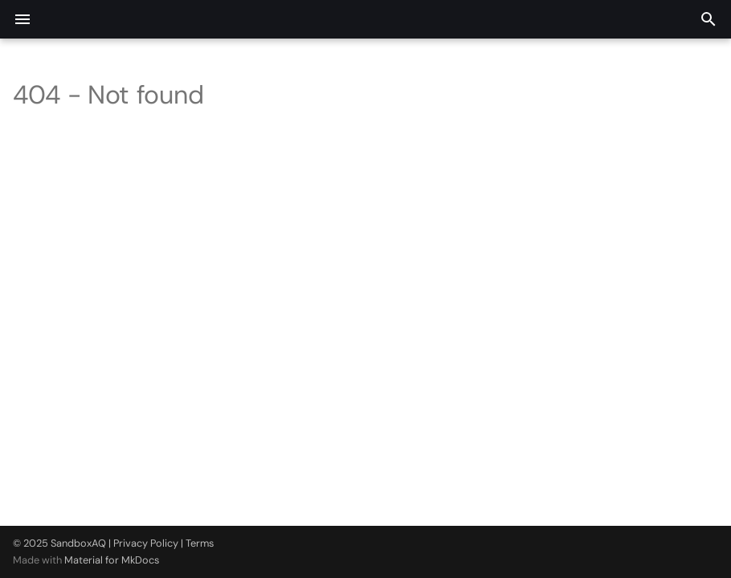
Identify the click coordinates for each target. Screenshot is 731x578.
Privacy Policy (145, 543)
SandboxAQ (78, 543)
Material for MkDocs (111, 560)
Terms (200, 543)
